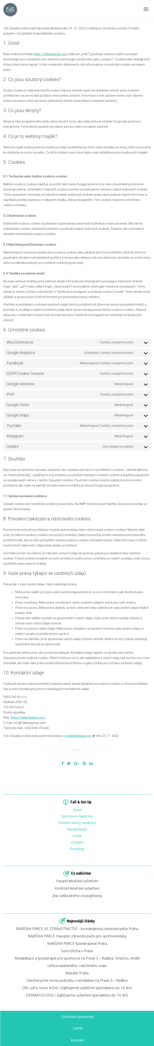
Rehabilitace (77, 829)
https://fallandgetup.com (50, 54)
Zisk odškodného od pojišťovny (77, 895)
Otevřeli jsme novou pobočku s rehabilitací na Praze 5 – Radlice (77, 980)
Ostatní (77, 842)
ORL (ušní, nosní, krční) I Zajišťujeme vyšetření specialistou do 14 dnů (77, 987)
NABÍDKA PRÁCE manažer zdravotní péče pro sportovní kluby (77, 935)
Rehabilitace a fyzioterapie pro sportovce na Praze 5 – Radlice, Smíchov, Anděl (77, 958)
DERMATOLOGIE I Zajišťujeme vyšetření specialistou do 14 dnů (77, 995)
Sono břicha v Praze (77, 950)
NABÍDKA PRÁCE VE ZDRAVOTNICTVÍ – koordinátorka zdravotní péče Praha (77, 928)
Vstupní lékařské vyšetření (77, 880)
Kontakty (77, 848)
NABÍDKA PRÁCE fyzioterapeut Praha (77, 943)
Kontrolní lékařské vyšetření (77, 888)
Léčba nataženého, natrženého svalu (77, 965)
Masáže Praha (77, 972)
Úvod (77, 809)
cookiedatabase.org (78, 736)
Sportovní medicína (77, 816)
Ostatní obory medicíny (77, 822)
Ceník (77, 835)
